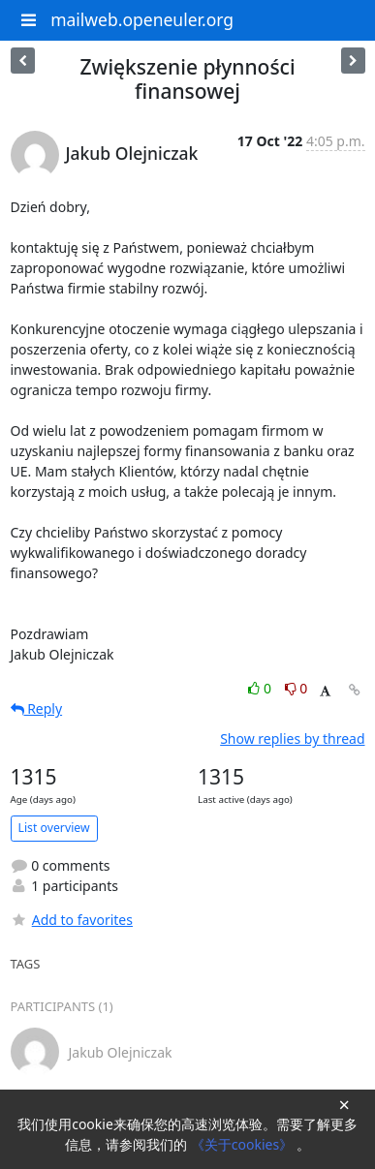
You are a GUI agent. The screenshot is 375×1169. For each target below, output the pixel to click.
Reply (37, 708)
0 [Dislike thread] (296, 688)
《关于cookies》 (244, 1144)
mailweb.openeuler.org (142, 19)
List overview (54, 827)
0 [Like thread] (261, 688)
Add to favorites (72, 919)
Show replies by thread (292, 738)
